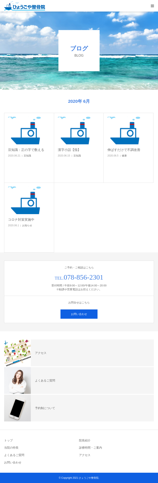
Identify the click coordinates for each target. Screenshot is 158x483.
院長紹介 (85, 440)
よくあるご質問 (14, 455)
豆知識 (27, 155)
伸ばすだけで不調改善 (123, 150)
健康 (124, 155)
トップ (8, 440)
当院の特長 (11, 447)
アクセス (85, 455)
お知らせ (27, 225)
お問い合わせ (79, 314)
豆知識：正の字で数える (26, 150)
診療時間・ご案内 (90, 447)
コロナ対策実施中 (21, 219)
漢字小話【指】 (69, 150)
